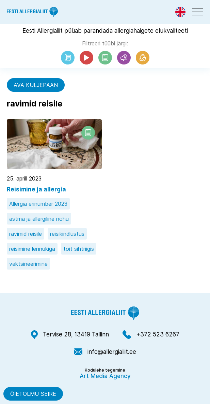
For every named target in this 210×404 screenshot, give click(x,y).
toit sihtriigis (78, 248)
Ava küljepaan (36, 85)
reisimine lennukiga (32, 248)
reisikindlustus (67, 233)
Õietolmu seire (33, 393)
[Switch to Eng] (180, 12)
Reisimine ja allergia (36, 189)
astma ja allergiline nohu (39, 218)
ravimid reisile (25, 233)
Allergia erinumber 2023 (38, 203)
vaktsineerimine (28, 263)
